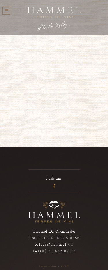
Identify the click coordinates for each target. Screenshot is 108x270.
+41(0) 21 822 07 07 (54, 251)
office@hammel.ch (54, 244)
